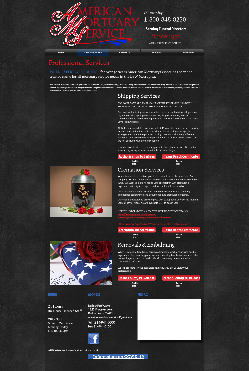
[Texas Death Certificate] (181, 156)
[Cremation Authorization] (137, 230)
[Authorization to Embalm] (137, 156)
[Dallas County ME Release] (137, 278)
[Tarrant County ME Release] (181, 278)
